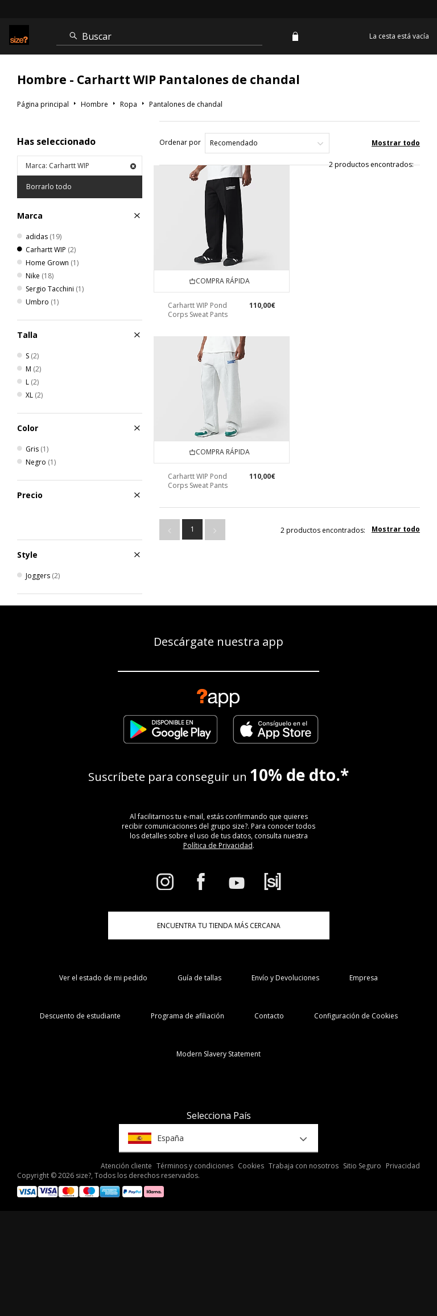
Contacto (269, 1016)
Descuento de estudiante (80, 1016)
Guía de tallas (199, 978)
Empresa (363, 978)
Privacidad (403, 1166)
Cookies (251, 1166)
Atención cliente (126, 1166)
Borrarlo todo (49, 186)
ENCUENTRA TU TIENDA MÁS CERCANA (219, 925)
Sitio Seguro (362, 1166)
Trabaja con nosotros (304, 1166)
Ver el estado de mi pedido (103, 978)
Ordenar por (180, 142)
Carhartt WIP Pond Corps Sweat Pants (198, 309)
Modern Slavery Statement (218, 1054)
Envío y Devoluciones (285, 978)
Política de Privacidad (218, 845)
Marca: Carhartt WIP (81, 165)
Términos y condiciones (194, 1166)
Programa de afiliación (187, 1016)
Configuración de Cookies (356, 1016)
